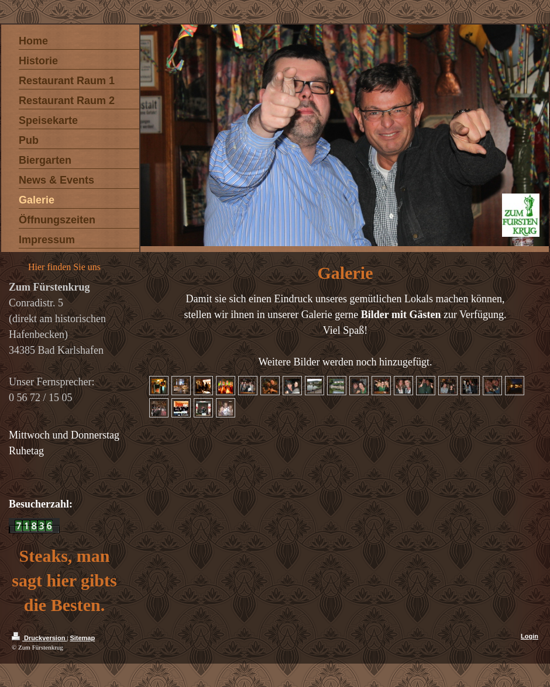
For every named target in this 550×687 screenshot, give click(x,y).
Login (529, 636)
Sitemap (82, 637)
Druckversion (39, 637)
